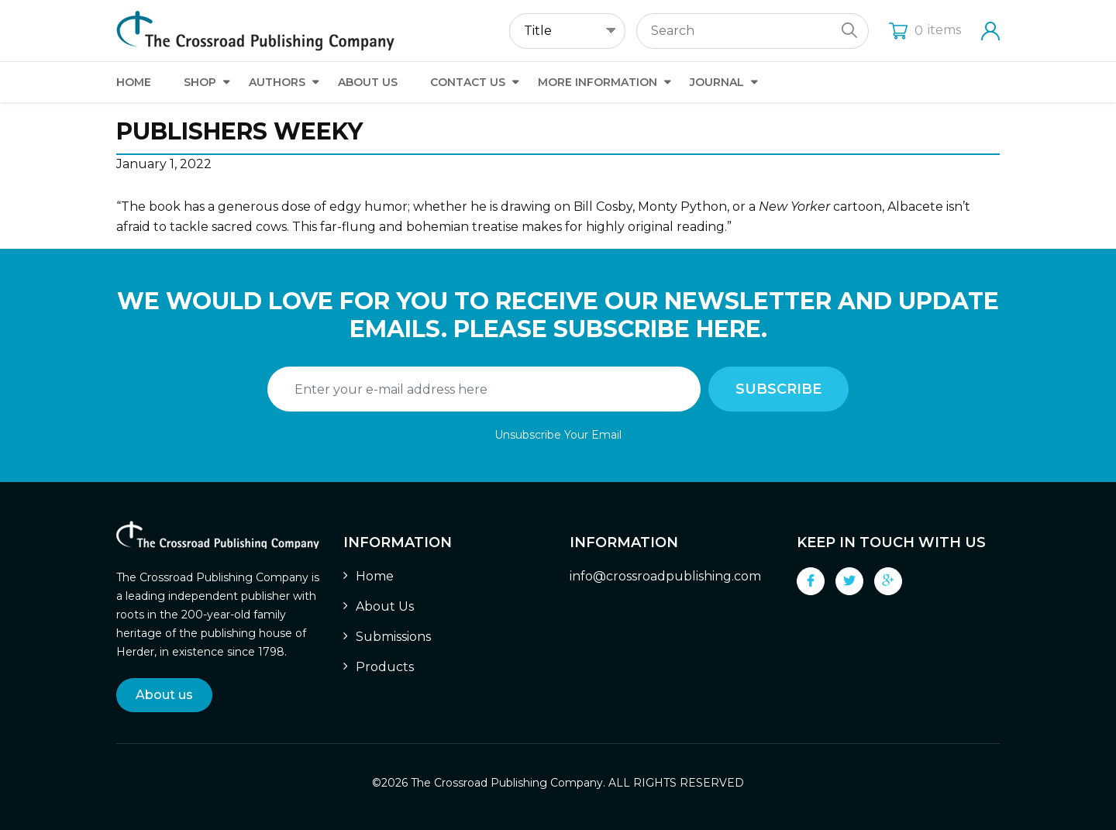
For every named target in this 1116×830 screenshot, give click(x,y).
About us (164, 694)
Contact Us (467, 82)
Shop (200, 82)
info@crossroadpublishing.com (665, 576)
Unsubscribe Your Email (558, 435)
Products (385, 667)
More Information (597, 82)
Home (133, 82)
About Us (368, 82)
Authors (277, 82)
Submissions (393, 636)
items (925, 29)
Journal (717, 82)
